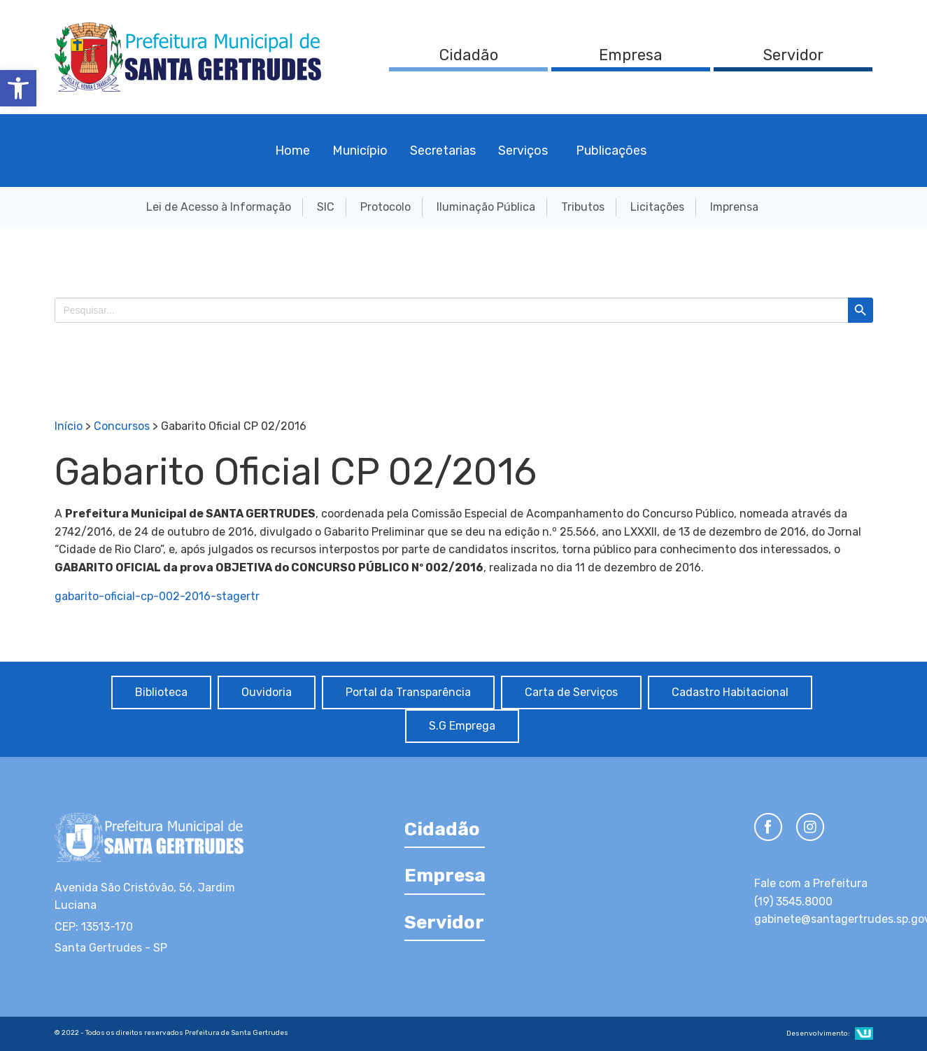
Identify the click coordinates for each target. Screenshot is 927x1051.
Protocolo (385, 207)
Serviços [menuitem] (523, 150)
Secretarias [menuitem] (443, 150)
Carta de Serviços (571, 692)
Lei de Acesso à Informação (218, 207)
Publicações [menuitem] (611, 150)
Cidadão (468, 55)
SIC (325, 207)
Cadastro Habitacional (730, 692)
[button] (18, 88)
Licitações (657, 207)
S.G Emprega (462, 725)
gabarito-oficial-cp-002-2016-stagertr (157, 596)
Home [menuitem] (292, 150)
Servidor (793, 55)
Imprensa (734, 207)
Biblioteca (161, 692)
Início (69, 426)
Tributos (582, 207)
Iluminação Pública (486, 207)
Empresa (631, 55)
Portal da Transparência (408, 692)
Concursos (122, 426)
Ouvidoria (266, 692)
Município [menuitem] (360, 150)
